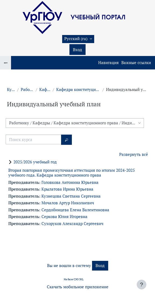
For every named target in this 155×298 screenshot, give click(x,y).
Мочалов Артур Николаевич (67, 202)
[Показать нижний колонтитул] (141, 284)
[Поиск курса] (33, 139)
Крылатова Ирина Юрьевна (67, 189)
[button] (78, 39)
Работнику (27, 89)
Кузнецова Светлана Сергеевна (71, 196)
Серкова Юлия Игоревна (64, 216)
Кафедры (45, 89)
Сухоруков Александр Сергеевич (72, 223)
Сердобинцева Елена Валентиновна (75, 209)
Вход (77, 49)
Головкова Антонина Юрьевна (69, 182)
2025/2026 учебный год (35, 161)
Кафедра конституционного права (78, 89)
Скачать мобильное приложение (77, 286)
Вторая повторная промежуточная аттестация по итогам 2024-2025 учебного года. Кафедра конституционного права (71, 173)
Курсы (11, 89)
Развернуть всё (133, 154)
